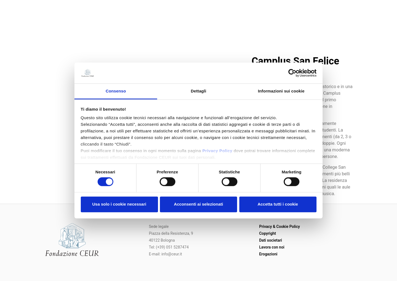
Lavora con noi (272, 247)
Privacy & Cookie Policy (279, 226)
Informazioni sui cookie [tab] (281, 91)
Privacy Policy (217, 151)
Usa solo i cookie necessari (119, 204)
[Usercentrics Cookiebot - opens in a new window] (292, 73)
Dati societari (270, 240)
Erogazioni (268, 254)
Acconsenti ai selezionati (198, 204)
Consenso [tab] (116, 91)
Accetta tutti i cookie (277, 204)
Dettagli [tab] (198, 91)
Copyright (267, 233)
